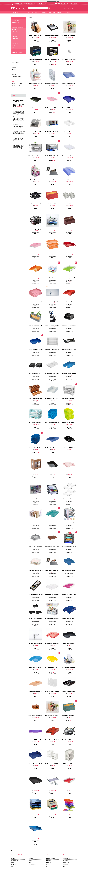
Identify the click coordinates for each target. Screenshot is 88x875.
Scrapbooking (13, 864)
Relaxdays (53, 37)
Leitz (13, 135)
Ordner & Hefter (15, 22)
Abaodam (14, 67)
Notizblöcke (14, 47)
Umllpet (52, 620)
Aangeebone (14, 65)
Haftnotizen (14, 36)
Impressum (65, 864)
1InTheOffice (14, 59)
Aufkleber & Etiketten (16, 31)
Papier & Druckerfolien (16, 24)
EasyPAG (52, 85)
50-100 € (20, 85)
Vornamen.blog (66, 862)
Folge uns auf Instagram (72, 3)
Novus (52, 302)
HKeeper (52, 278)
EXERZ (36, 230)
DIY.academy (13, 15)
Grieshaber (69, 61)
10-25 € (20, 83)
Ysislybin (35, 133)
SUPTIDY (35, 424)
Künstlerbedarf (52, 12)
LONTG (35, 596)
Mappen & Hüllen (15, 20)
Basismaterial (30, 12)
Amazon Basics (53, 375)
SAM (69, 548)
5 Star (13, 64)
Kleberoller (14, 40)
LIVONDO (35, 326)
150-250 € (21, 87)
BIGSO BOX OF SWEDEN (52, 548)
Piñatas (12, 862)
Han (22, 135)
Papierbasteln (60, 12)
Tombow (47, 868)
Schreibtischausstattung (26, 15)
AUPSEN (35, 85)
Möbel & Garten (66, 858)
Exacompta (17, 135)
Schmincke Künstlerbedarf (51, 858)
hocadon (36, 37)
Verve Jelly (36, 717)
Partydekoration (14, 866)
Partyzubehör (67, 12)
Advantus (14, 72)
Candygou (53, 351)
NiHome (35, 523)
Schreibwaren (19, 15)
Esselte (69, 375)
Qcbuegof (53, 693)
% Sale (13, 95)
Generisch (69, 37)
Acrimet (13, 71)
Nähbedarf (37, 12)
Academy (71, 8)
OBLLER (35, 499)
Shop (64, 8)
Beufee (35, 205)
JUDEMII (35, 474)
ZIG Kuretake (48, 862)
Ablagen (33, 15)
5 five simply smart (16, 62)
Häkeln (30, 862)
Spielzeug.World (66, 860)
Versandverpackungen (16, 50)
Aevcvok (14, 74)
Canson (47, 864)
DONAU (69, 474)
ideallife (35, 181)
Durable (69, 326)
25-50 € (14, 85)
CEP (69, 133)
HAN (52, 109)
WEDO (52, 326)
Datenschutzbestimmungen (52, 1)
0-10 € (13, 83)
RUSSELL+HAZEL (52, 596)
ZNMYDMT (69, 741)
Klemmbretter (15, 43)
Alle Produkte (15, 12)
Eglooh (36, 109)
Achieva (13, 69)
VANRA (36, 375)
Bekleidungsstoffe (14, 860)
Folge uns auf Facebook (61, 3)
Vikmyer (35, 157)
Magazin (14, 148)
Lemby (35, 400)
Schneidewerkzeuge (32, 864)
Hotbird (52, 230)
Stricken (30, 860)
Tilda (47, 870)
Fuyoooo (69, 499)
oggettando (52, 181)
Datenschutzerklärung (67, 866)
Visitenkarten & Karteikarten (17, 52)
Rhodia (52, 205)
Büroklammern (15, 34)
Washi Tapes (13, 868)
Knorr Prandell (48, 860)
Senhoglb (52, 61)
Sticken (30, 866)
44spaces (14, 60)
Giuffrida (69, 400)
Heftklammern (15, 38)
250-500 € (14, 90)
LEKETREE (69, 523)
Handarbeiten (44, 12)
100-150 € (14, 87)
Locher (13, 45)
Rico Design (48, 866)
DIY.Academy (15, 107)
